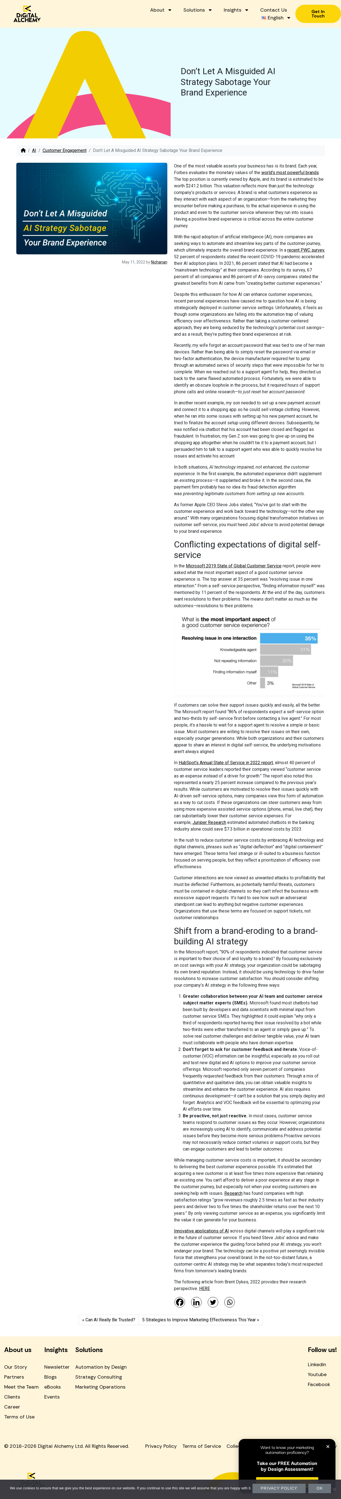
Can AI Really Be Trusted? (110, 1319)
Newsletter (57, 1367)
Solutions (198, 10)
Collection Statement (252, 1446)
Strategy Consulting (98, 1377)
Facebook (319, 1384)
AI (34, 150)
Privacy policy (279, 1488)
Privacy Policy (161, 1446)
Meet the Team (21, 1387)
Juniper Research (209, 822)
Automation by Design (101, 1367)
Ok (320, 1488)
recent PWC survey (305, 250)
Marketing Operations (100, 1387)
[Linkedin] (196, 1302)
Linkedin (317, 1364)
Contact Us (273, 10)
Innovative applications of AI (201, 1231)
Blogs (50, 1377)
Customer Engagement (65, 150)
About (161, 10)
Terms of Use (19, 1416)
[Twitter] (213, 1302)
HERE (204, 1288)
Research (233, 1193)
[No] (334, 1489)
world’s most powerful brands (290, 172)
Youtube (317, 1374)
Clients (12, 1397)
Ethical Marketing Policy (309, 1446)
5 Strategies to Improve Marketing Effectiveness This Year (199, 1319)
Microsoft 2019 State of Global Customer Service (234, 565)
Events (52, 1397)
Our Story (15, 1367)
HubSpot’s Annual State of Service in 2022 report (226, 762)
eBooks (52, 1387)
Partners (14, 1377)
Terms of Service (201, 1446)
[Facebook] (180, 1302)
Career (12, 1407)
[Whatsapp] (229, 1302)
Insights (236, 10)
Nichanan (159, 262)
